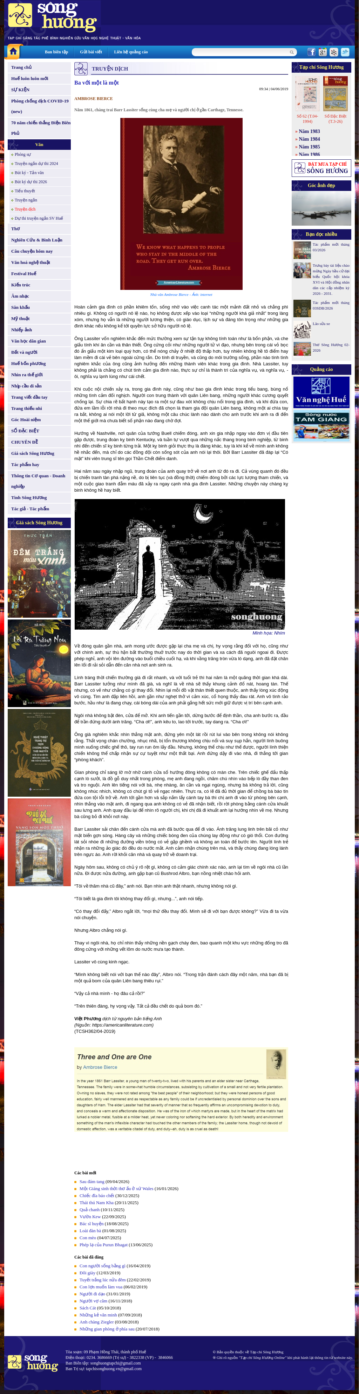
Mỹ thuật (20, 318)
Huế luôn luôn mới (29, 78)
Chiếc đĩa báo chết (97, 1195)
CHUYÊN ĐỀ (24, 442)
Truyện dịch (25, 209)
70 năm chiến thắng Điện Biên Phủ (40, 128)
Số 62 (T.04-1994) (307, 119)
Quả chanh (90, 1209)
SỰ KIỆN (20, 89)
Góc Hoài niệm (26, 419)
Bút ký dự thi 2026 (31, 181)
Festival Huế (23, 273)
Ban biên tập (56, 51)
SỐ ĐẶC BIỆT (25, 430)
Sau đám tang (92, 1181)
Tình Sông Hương (29, 497)
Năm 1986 (309, 154)
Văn (39, 144)
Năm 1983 (309, 131)
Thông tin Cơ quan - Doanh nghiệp (38, 481)
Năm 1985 (309, 147)
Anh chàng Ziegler (97, 1322)
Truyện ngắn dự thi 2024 (36, 163)
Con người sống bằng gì (103, 1265)
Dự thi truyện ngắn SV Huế (39, 218)
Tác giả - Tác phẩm (30, 508)
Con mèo (88, 1237)
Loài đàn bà (90, 1230)
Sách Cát (88, 1307)
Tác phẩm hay (25, 464)
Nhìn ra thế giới (27, 374)
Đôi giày (87, 1272)
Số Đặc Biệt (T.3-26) (335, 119)
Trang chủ (21, 67)
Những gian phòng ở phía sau (107, 1329)
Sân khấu (20, 307)
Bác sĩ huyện (91, 1223)
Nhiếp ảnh (21, 329)
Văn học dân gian (28, 341)
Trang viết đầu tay (29, 397)
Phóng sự (23, 154)
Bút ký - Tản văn (29, 172)
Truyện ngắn (26, 200)
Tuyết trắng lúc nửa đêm (103, 1279)
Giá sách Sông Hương (32, 453)
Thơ (15, 228)
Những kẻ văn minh (98, 1314)
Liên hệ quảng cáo (131, 51)
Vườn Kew (90, 1216)
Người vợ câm (93, 1300)
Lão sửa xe (321, 323)
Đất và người (24, 352)
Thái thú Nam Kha (97, 1202)
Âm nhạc (20, 296)
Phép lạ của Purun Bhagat (104, 1244)
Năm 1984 (309, 139)
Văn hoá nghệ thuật (30, 262)
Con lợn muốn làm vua (101, 1286)
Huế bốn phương (28, 363)
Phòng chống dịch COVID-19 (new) (40, 106)
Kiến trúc (20, 284)
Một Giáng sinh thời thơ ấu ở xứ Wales (117, 1188)
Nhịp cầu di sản (26, 386)
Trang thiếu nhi (26, 408)
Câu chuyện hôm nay (32, 251)
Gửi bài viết (91, 51)
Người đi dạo (92, 1293)
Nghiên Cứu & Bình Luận (36, 240)
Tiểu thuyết (25, 190)
